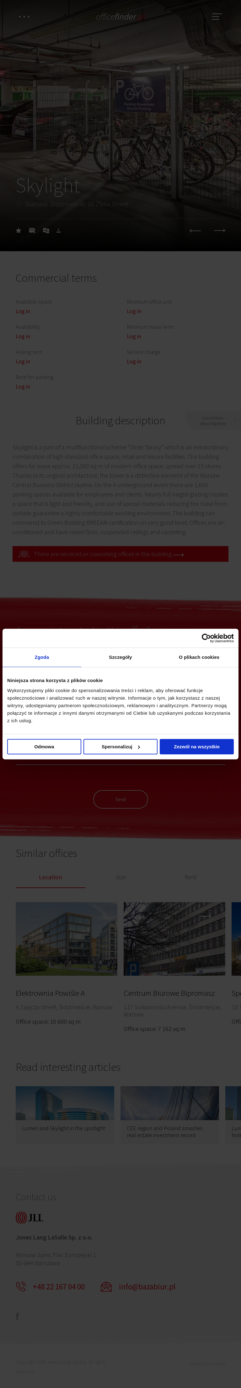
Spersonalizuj (121, 746)
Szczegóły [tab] (120, 657)
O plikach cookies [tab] (199, 657)
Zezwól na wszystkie (197, 746)
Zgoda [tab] (42, 657)
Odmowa (44, 746)
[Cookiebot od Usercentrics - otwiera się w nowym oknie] (206, 638)
